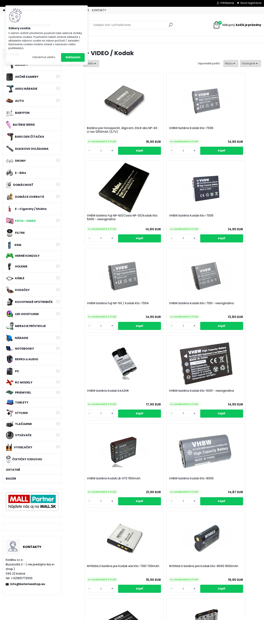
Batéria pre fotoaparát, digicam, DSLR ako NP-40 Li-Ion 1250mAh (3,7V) (91, 131)
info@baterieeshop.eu (27, 584)
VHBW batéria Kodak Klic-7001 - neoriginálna (139, 225)
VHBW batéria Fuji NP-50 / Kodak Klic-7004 (91, 225)
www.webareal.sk (147, 616)
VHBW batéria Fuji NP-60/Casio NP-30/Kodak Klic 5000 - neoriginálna (188, 131)
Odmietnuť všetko (43, 57)
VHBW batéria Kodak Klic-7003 (235, 416)
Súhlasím (72, 57)
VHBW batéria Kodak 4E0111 (188, 414)
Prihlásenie (227, 3)
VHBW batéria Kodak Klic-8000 (139, 318)
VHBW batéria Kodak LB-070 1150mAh (90, 318)
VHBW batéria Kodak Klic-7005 (235, 131)
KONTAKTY (99, 10)
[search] (171, 26)
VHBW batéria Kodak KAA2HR (184, 225)
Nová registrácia (251, 3)
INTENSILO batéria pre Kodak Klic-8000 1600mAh (236, 318)
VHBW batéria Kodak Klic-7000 (91, 412)
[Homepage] (4, 10)
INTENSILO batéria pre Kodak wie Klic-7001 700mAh (184, 318)
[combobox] (231, 63)
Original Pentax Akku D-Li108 (138, 416)
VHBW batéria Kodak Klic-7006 (139, 131)
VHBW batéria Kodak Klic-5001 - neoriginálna (235, 225)
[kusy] (80, 158)
